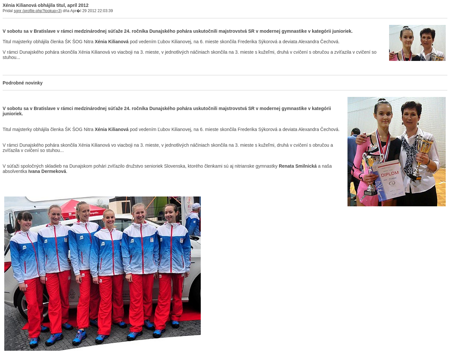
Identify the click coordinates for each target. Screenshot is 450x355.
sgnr (17, 11)
